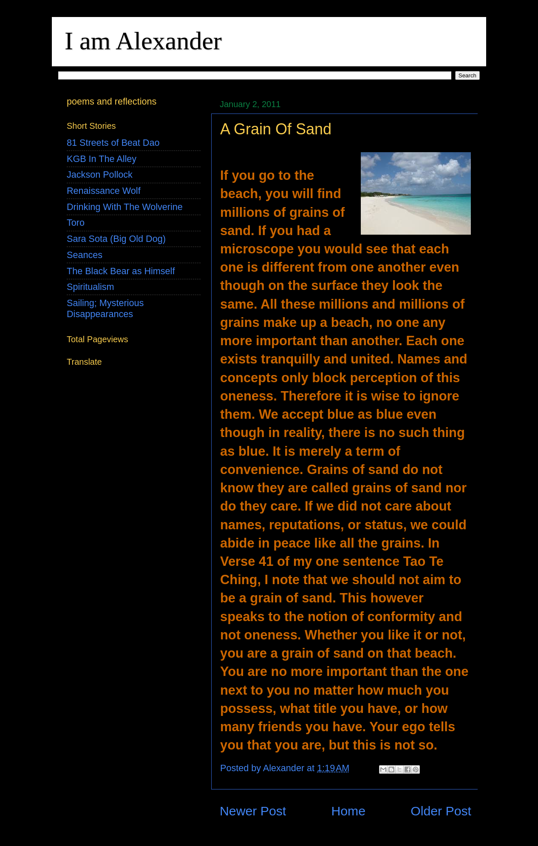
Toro (76, 222)
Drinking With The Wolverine (125, 207)
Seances (84, 255)
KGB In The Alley (101, 158)
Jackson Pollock (100, 174)
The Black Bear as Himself (121, 271)
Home (348, 811)
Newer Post (253, 811)
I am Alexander (143, 41)
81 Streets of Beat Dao (113, 142)
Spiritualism (90, 286)
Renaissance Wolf (104, 190)
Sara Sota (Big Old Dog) (116, 238)
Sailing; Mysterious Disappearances (105, 308)
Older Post (441, 811)
